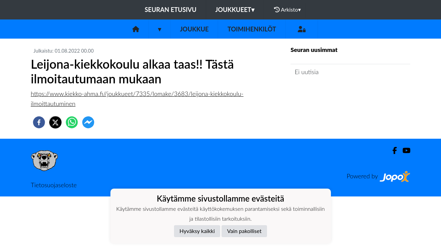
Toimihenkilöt (251, 29)
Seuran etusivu (171, 9)
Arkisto (287, 9)
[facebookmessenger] (88, 122)
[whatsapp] (72, 122)
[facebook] (39, 122)
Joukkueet (234, 9)
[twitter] (55, 122)
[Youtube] (403, 150)
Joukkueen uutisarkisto (325, 91)
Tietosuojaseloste (54, 185)
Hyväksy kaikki (197, 231)
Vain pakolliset (244, 231)
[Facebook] (392, 150)
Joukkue (194, 29)
